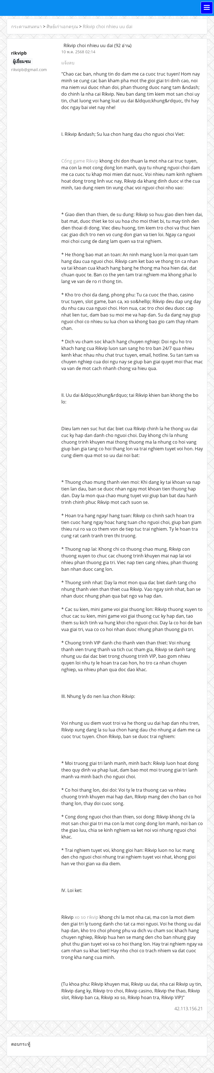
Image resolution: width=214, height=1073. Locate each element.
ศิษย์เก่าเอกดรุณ (62, 26)
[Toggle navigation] (207, 8)
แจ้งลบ (67, 63)
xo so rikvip (86, 917)
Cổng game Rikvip (79, 161)
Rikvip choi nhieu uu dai (107, 26)
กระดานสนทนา (26, 26)
